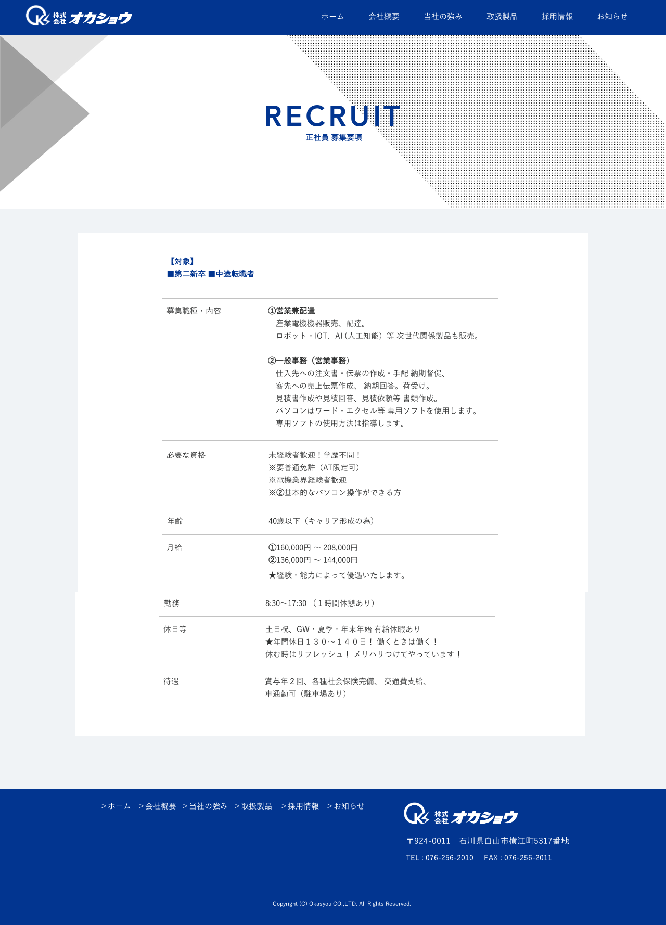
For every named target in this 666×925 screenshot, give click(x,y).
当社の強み (208, 806)
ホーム (119, 806)
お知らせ (349, 806)
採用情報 (303, 806)
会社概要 (160, 806)
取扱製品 (256, 806)
